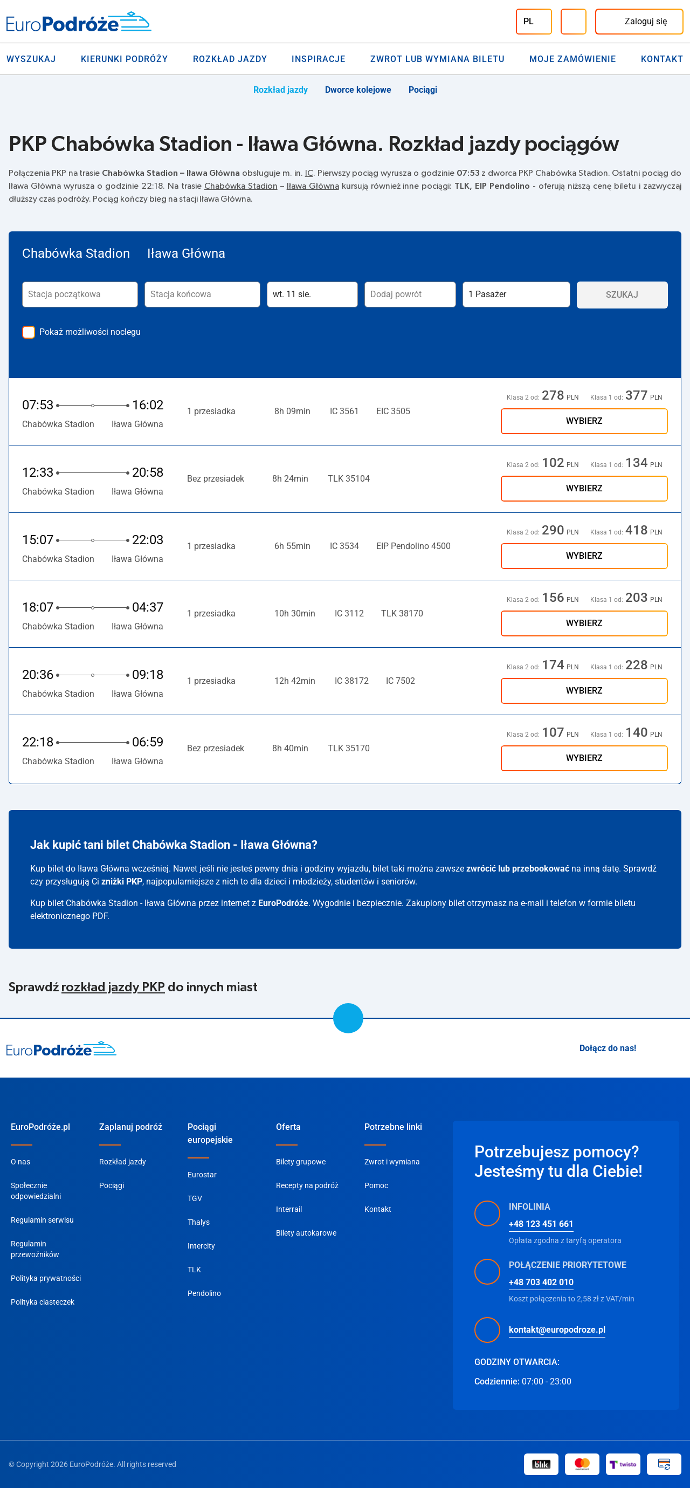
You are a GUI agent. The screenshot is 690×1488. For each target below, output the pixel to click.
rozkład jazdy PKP (113, 987)
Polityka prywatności (46, 1278)
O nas (20, 1161)
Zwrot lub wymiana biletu (437, 59)
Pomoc (376, 1185)
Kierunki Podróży (124, 59)
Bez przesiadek (215, 479)
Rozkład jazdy (230, 59)
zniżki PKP (121, 881)
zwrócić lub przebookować (517, 868)
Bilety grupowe (301, 1161)
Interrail (289, 1209)
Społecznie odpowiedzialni (36, 1191)
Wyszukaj (31, 59)
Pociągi (423, 90)
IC (309, 173)
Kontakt (662, 59)
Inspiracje (319, 59)
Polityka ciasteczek (42, 1302)
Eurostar (202, 1174)
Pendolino (204, 1293)
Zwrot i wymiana (392, 1161)
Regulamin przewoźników (35, 1249)
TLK (194, 1269)
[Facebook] (677, 1048)
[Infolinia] (573, 22)
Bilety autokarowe (306, 1233)
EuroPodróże (283, 903)
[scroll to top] (348, 1018)
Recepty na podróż (307, 1185)
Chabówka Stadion (241, 186)
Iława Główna (313, 186)
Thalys (199, 1222)
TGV (195, 1198)
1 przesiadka (216, 411)
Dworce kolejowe (358, 90)
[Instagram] (651, 1048)
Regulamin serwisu (42, 1220)
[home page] (61, 1048)
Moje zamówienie (572, 59)
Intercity (201, 1246)
